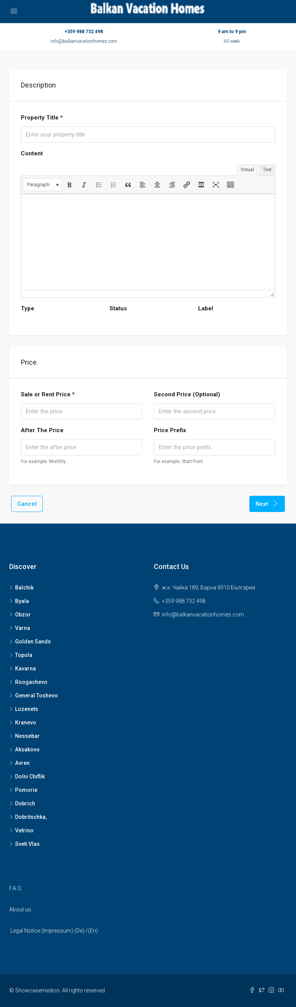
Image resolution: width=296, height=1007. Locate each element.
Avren (22, 763)
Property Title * (42, 117)
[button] (42, 184)
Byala (22, 601)
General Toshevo (36, 695)
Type (27, 308)
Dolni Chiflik (30, 776)
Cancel (27, 503)
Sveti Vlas (27, 844)
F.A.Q (15, 888)
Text (267, 169)
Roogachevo (31, 682)
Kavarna (25, 668)
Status (118, 308)
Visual (247, 169)
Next (267, 503)
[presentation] (42, 184)
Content (32, 153)
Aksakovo (27, 749)
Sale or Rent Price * (48, 394)
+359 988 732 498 (83, 31)
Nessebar (27, 736)
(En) (93, 931)
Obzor (23, 614)
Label (205, 308)
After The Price (42, 430)
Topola (23, 655)
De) (80, 931)
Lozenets (26, 709)
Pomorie (26, 790)
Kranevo (25, 722)
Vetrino (24, 830)
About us (20, 909)
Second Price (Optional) (187, 394)
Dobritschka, (31, 817)
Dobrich (25, 803)
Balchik (24, 587)
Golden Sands (33, 641)
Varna (22, 628)
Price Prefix (170, 430)
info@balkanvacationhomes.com (83, 41)
